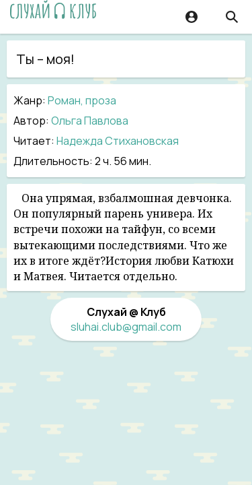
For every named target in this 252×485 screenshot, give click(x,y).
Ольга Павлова (89, 120)
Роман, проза (82, 100)
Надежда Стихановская (117, 140)
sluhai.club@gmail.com (126, 326)
